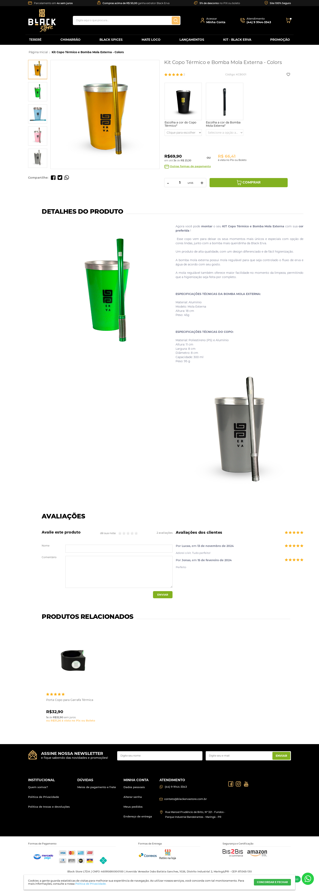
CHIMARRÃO (70, 40)
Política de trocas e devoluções (49, 806)
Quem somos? (38, 787)
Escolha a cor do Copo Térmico (180, 124)
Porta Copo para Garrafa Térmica (69, 700)
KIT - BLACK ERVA (237, 40)
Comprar (252, 182)
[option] (37, 69)
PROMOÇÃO (280, 40)
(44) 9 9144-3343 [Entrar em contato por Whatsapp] (176, 786)
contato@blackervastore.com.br (185, 799)
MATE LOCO (151, 40)
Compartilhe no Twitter (60, 177)
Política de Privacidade (43, 796)
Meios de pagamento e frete (96, 787)
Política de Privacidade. (90, 883)
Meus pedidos (133, 806)
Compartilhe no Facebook (53, 177)
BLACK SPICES (111, 40)
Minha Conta (215, 22)
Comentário (49, 557)
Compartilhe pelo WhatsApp (66, 177)
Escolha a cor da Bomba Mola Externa (223, 124)
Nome (45, 545)
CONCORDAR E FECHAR (272, 882)
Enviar (162, 594)
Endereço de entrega (137, 816)
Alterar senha (132, 796)
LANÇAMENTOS (191, 40)
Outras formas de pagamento (190, 166)
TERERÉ (35, 40)
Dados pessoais (134, 787)
